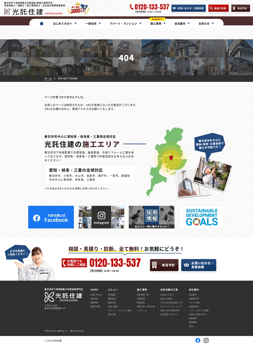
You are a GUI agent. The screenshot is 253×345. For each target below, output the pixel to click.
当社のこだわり (167, 294)
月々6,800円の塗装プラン (171, 302)
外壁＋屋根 (113, 306)
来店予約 (94, 298)
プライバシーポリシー (55, 331)
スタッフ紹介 (195, 302)
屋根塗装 (112, 298)
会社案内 (193, 294)
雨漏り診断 (95, 306)
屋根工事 (112, 302)
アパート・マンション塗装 (119, 310)
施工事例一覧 (143, 294)
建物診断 (94, 302)
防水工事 (112, 314)
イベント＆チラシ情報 (199, 310)
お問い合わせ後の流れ (170, 310)
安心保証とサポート (169, 314)
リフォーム (142, 310)
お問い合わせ (96, 294)
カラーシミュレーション (171, 306)
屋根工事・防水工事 (146, 306)
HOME (94, 289)
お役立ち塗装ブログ (198, 314)
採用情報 (193, 322)
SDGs (191, 326)
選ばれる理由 (166, 298)
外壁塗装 (112, 294)
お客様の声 (194, 298)
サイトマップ (77, 331)
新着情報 (193, 318)
